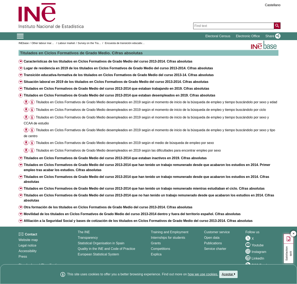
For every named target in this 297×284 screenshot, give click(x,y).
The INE (84, 232)
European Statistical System (98, 254)
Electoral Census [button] (217, 36)
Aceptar (228, 274)
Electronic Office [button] (248, 36)
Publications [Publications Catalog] (213, 243)
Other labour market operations (50, 43)
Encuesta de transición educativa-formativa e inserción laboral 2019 (144, 43)
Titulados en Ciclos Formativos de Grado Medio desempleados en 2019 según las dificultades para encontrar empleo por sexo (128, 150)
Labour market (66, 43)
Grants (156, 243)
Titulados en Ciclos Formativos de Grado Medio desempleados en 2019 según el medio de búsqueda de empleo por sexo (125, 143)
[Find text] (233, 26)
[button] (272, 36)
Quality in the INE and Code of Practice (106, 248)
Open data (211, 237)
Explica (156, 254)
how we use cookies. (203, 274)
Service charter (215, 248)
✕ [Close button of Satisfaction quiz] (293, 234)
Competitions (160, 248)
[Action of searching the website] (277, 25)
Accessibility (28, 251)
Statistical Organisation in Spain (101, 243)
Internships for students (168, 237)
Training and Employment (170, 232)
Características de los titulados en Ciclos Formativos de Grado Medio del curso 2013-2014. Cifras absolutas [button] (108, 61)
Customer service (217, 232)
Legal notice (27, 245)
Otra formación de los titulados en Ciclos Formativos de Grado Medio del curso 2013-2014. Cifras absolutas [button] (108, 207)
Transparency (88, 237)
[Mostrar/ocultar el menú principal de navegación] (20, 36)
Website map (28, 240)
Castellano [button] (272, 5)
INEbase (24, 43)
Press (23, 256)
